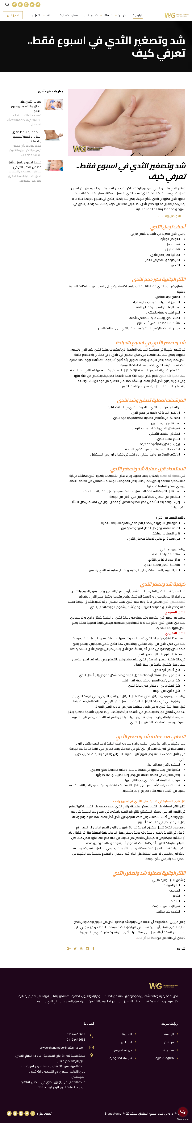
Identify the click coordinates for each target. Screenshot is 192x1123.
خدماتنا (107, 15)
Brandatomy (113, 1113)
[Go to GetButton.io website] (183, 1119)
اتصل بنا (35, 15)
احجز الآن (13, 15)
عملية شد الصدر (170, 475)
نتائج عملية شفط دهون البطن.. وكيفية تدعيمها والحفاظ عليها (26, 136)
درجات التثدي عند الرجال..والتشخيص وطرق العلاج (26, 106)
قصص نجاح (91, 15)
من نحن (122, 15)
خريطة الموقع (123, 1050)
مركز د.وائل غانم (146, 937)
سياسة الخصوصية (121, 1057)
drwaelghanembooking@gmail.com (62, 1047)
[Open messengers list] (183, 1112)
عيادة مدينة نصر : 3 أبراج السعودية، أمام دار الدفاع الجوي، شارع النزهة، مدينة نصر (50, 1058)
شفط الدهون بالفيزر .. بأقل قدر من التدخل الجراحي (24, 164)
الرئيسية (138, 15)
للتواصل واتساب (169, 216)
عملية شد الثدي (169, 375)
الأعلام (50, 15)
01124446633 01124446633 (75, 1037)
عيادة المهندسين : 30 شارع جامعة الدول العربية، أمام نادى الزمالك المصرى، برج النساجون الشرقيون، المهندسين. (52, 1071)
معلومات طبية (69, 15)
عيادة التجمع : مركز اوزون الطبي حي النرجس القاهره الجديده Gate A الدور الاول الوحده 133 (53, 1084)
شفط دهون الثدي (173, 601)
